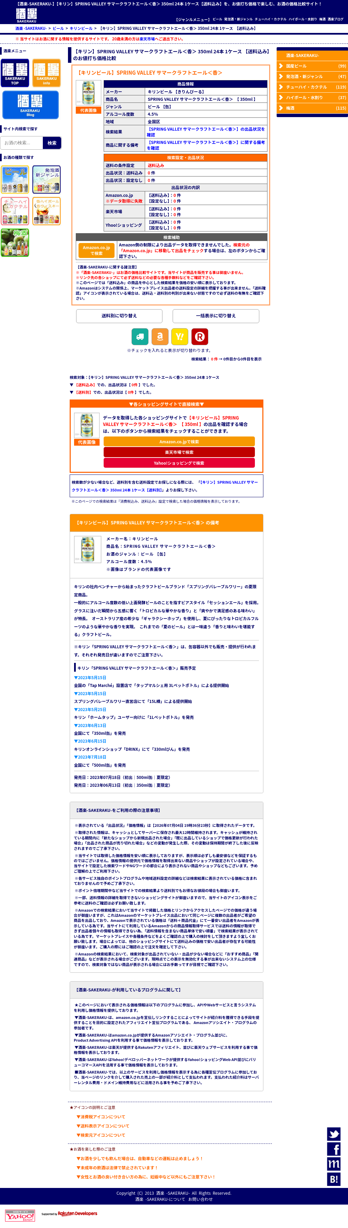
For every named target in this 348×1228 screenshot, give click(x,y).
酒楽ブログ (336, 19)
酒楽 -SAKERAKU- (173, 1193)
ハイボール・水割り (303, 19)
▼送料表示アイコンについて (102, 1126)
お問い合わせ (200, 1199)
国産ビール (316, 66)
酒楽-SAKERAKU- (302, 55)
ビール (217, 19)
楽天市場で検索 (179, 452)
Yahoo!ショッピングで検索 (179, 463)
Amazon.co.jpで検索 (96, 250)
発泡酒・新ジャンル (238, 19)
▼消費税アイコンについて (100, 1116)
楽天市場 (147, 38)
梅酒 (322, 19)
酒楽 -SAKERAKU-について (160, 1199)
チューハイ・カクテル (270, 19)
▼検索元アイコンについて (100, 1135)
